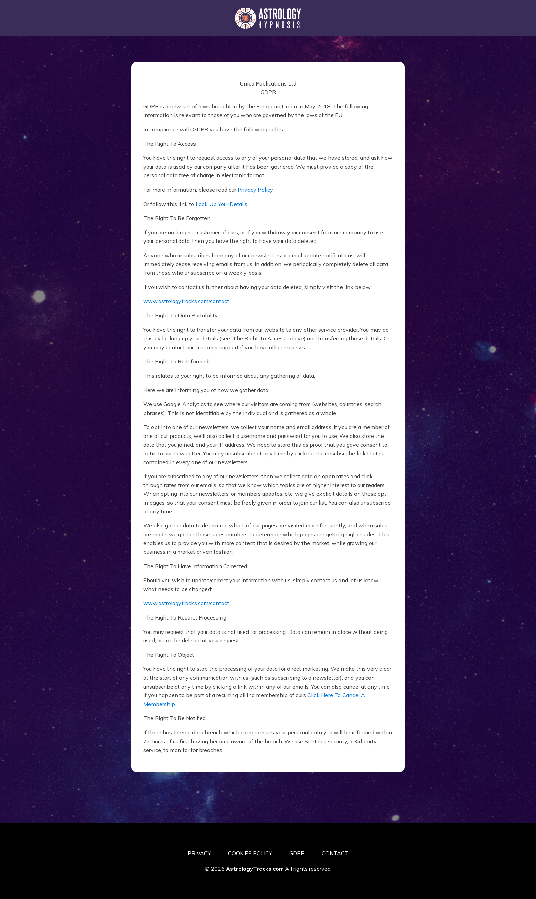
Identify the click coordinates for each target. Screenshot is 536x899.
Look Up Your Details (221, 203)
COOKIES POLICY (250, 853)
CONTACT (335, 853)
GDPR (297, 853)
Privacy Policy (255, 189)
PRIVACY (199, 853)
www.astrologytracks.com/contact (186, 301)
